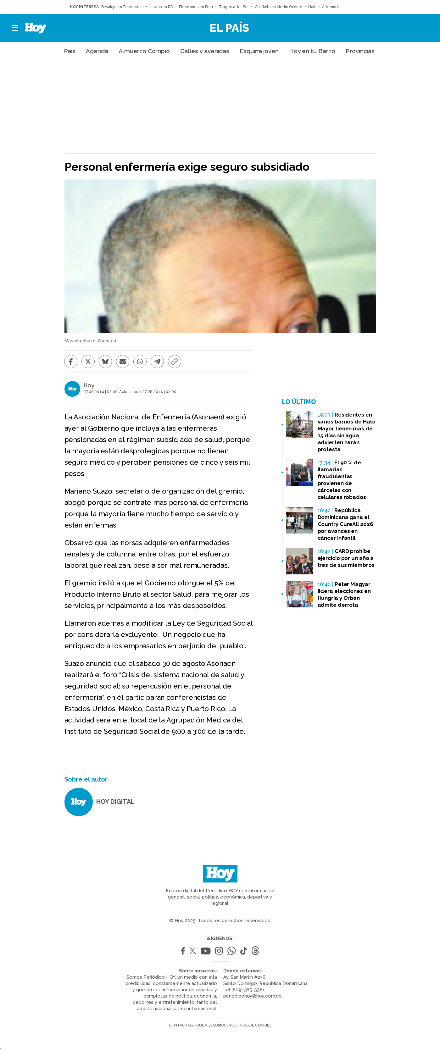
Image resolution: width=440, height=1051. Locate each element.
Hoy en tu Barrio (312, 50)
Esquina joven (259, 50)
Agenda (97, 50)
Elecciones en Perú (196, 7)
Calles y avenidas (204, 50)
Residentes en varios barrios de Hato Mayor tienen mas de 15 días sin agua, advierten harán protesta (347, 432)
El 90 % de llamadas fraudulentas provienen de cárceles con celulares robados (342, 479)
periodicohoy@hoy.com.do (252, 996)
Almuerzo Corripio (144, 50)
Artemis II (330, 7)
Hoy (89, 385)
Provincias (360, 50)
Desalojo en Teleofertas (122, 7)
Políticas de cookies (250, 1025)
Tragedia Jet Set (233, 7)
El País (229, 27)
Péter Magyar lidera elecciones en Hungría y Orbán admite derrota (344, 594)
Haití (312, 7)
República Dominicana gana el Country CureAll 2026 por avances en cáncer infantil (345, 524)
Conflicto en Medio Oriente (278, 7)
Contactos (181, 1025)
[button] (15, 28)
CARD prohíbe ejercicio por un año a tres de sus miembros (346, 558)
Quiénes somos (211, 1025)
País (70, 50)
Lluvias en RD (161, 7)
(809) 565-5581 (248, 990)
